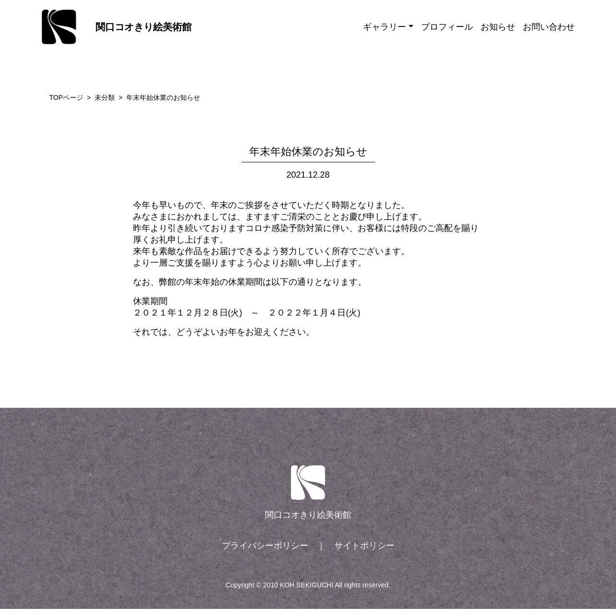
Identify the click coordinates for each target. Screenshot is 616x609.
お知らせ (498, 27)
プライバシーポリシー (265, 545)
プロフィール (447, 27)
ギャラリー (384, 27)
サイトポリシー (364, 545)
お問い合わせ (549, 27)
